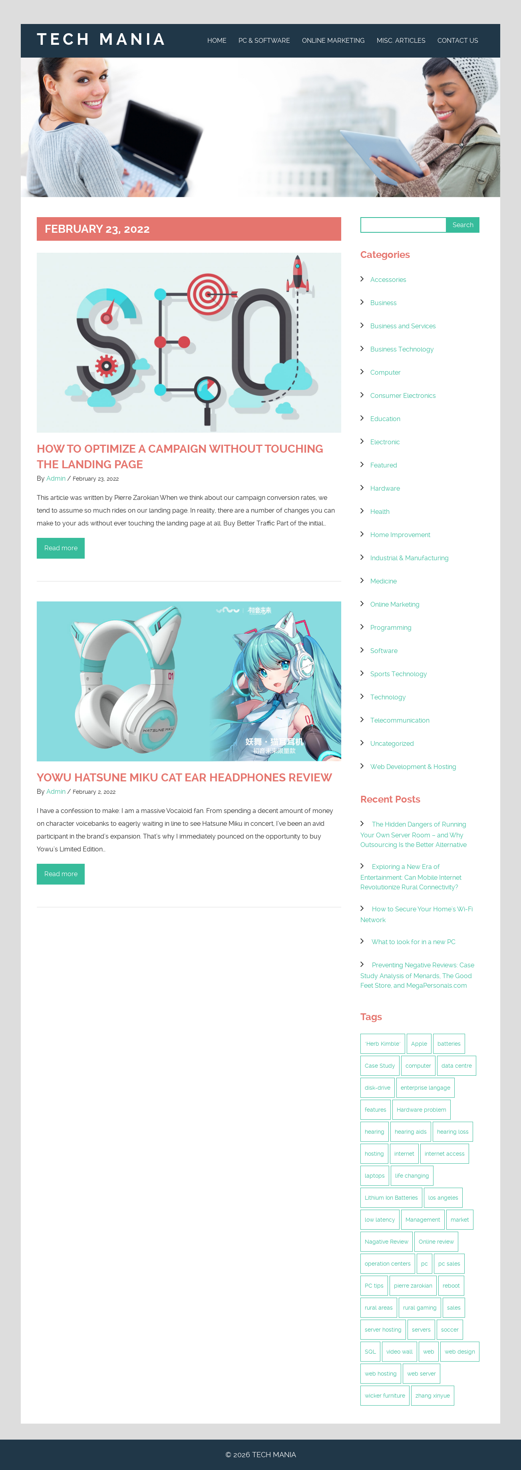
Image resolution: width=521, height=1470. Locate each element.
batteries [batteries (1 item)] (449, 1044)
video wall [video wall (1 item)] (399, 1351)
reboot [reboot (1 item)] (451, 1285)
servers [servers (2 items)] (421, 1329)
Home (217, 40)
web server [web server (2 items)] (421, 1373)
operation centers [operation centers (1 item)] (388, 1263)
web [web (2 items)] (428, 1351)
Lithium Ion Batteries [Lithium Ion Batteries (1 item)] (391, 1197)
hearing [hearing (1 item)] (374, 1131)
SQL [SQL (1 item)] (370, 1351)
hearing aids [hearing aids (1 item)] (411, 1131)
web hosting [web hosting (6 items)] (381, 1373)
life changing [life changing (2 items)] (412, 1175)
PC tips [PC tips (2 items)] (374, 1285)
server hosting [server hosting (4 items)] (383, 1329)
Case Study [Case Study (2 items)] (380, 1066)
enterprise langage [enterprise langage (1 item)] (425, 1088)
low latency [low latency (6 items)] (380, 1219)
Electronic (385, 442)
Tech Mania (102, 39)
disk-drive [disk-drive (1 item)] (377, 1088)
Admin (56, 478)
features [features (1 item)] (375, 1109)
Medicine (383, 581)
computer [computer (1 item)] (418, 1066)
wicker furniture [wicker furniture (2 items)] (385, 1395)
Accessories (388, 280)
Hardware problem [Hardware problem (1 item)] (421, 1109)
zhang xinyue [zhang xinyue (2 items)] (433, 1395)
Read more (61, 548)
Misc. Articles (401, 40)
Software (384, 651)
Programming (391, 627)
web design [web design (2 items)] (460, 1351)
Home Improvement (400, 535)
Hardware (385, 488)
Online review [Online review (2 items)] (436, 1241)
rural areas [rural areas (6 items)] (379, 1307)
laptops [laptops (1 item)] (375, 1175)
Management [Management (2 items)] (423, 1219)
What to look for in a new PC (413, 942)
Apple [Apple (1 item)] (419, 1044)
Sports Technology (398, 674)
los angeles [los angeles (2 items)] (443, 1197)
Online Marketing (333, 40)
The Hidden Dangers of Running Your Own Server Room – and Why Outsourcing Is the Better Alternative (413, 835)
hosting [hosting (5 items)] (374, 1153)
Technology (388, 697)
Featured (383, 465)
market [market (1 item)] (460, 1219)
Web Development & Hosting (413, 767)
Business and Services (403, 326)
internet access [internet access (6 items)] (445, 1153)
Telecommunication (400, 720)
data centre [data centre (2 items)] (456, 1066)
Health (380, 511)
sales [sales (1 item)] (454, 1307)
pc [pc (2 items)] (424, 1263)
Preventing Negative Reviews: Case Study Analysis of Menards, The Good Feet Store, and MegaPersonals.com (417, 975)
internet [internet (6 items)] (404, 1153)
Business (383, 303)
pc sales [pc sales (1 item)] (449, 1263)
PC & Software (264, 40)
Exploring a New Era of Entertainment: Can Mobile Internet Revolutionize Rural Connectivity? (410, 877)
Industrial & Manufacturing (409, 558)
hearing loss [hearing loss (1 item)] (453, 1131)
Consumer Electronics (403, 395)
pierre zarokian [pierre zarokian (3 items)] (413, 1285)
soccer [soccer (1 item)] (450, 1329)
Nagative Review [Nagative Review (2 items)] (386, 1241)
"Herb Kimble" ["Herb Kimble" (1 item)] (383, 1044)
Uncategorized (392, 743)
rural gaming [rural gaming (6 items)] (420, 1307)
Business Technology (402, 349)
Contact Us (457, 40)
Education (385, 419)
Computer (385, 372)
